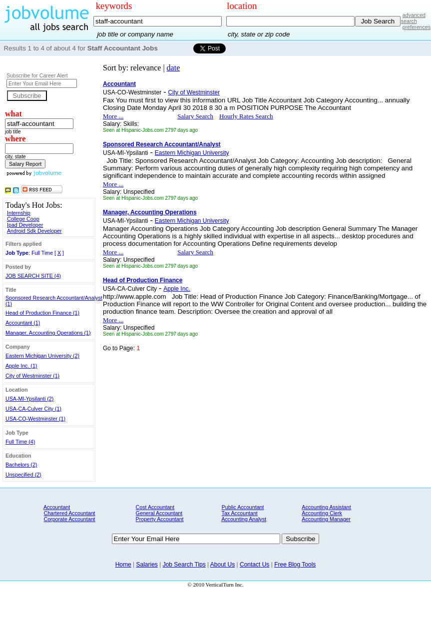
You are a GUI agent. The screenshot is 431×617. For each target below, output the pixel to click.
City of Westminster (194, 92)
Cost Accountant (155, 507)
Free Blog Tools (295, 564)
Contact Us (254, 564)
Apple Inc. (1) (21, 366)
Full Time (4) (20, 442)
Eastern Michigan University (192, 152)
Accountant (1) (22, 323)
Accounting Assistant (326, 507)
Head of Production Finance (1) (42, 313)
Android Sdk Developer (34, 231)
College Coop (23, 219)
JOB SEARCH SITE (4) (33, 276)
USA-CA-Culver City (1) (33, 409)
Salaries (147, 564)
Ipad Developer (25, 225)
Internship (18, 213)
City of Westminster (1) (32, 376)
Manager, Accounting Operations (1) (48, 333)
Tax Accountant (240, 513)
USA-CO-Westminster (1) (35, 419)
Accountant (56, 507)
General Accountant (159, 513)
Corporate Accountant (69, 519)
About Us (222, 564)
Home (123, 564)
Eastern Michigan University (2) (42, 356)
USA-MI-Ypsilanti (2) (29, 399)
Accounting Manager (326, 519)
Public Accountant (243, 507)
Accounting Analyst (243, 519)
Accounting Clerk (322, 513)
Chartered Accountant (69, 513)
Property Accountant (160, 519)
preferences (417, 27)
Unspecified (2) (23, 475)
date (173, 67)
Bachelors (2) (21, 465)
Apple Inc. (176, 288)
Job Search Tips (184, 564)
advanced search (413, 18)
